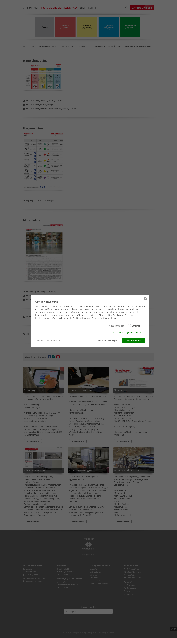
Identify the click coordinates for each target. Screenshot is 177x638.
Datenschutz (43, 340)
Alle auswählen (133, 340)
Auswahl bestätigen (107, 340)
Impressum (56, 340)
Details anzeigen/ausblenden (128, 332)
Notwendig (117, 326)
